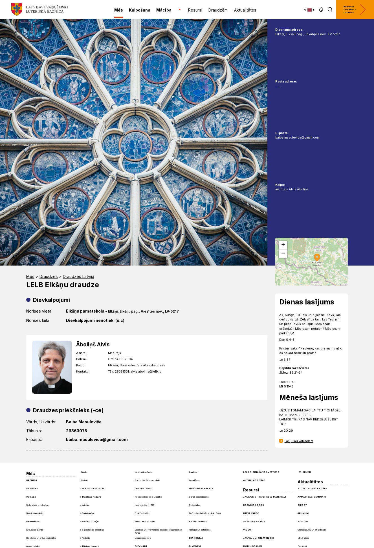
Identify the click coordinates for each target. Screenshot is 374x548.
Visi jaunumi (303, 521)
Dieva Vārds (251, 513)
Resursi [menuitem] (195, 10)
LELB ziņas (303, 537)
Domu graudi (252, 546)
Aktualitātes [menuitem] (245, 10)
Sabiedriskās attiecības (93, 530)
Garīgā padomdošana (198, 496)
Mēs (30, 276)
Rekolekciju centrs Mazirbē (148, 496)
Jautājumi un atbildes (258, 537)
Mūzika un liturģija (90, 521)
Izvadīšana (194, 480)
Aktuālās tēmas (254, 480)
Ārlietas (85, 505)
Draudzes (48, 276)
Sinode (83, 472)
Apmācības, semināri (312, 496)
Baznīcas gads (253, 505)
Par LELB (31, 496)
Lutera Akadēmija (143, 472)
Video (247, 529)
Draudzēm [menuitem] (218, 10)
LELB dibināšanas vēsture (261, 472)
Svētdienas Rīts (254, 521)
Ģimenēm (195, 546)
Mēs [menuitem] (118, 10)
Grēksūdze (195, 505)
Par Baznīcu (32, 488)
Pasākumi (302, 546)
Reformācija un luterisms (38, 505)
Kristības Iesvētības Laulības (355, 9)
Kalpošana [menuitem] (139, 10)
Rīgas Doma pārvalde (145, 521)
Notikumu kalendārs (312, 488)
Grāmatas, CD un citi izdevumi (312, 529)
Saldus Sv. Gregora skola (147, 480)
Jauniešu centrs (143, 537)
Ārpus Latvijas (33, 546)
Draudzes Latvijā (78, 276)
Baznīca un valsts (34, 513)
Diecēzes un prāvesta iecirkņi (41, 537)
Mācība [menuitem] (163, 10)
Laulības (193, 472)
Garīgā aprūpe (88, 513)
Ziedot (302, 505)
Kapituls (84, 480)
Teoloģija (86, 538)
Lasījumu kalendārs (299, 441)
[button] (321, 9)
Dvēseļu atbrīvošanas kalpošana (205, 513)
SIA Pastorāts (142, 513)
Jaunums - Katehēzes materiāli (264, 496)
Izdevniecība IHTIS (145, 505)
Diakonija (196, 537)
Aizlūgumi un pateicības (200, 529)
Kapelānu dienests (198, 521)
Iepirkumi (304, 472)
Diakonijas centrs (143, 488)
